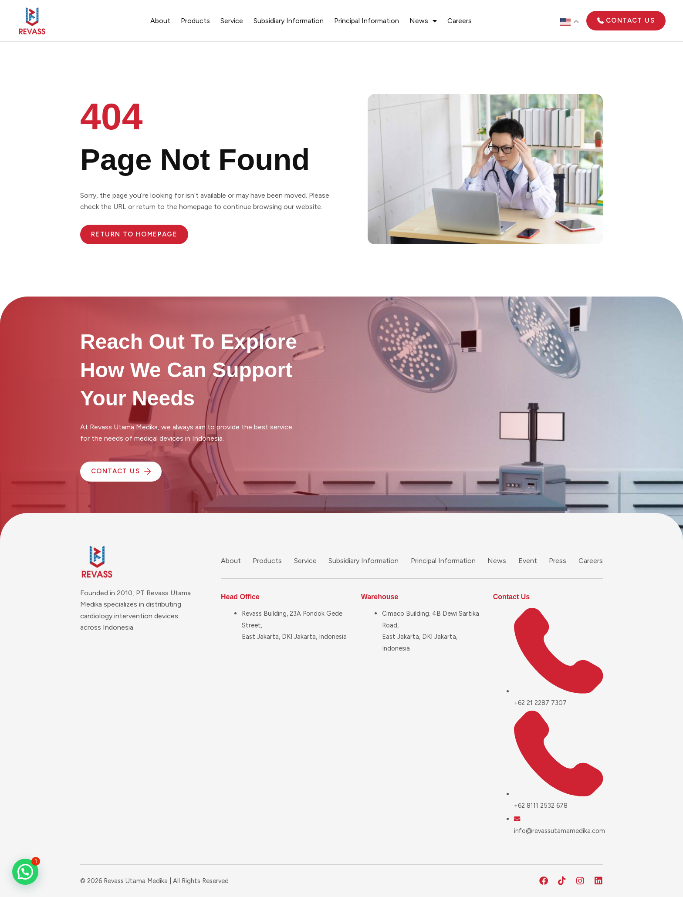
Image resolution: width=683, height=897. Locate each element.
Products (195, 21)
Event (527, 560)
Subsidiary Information (289, 21)
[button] (25, 872)
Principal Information (366, 21)
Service (231, 21)
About (160, 21)
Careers (459, 21)
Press (557, 560)
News (423, 21)
